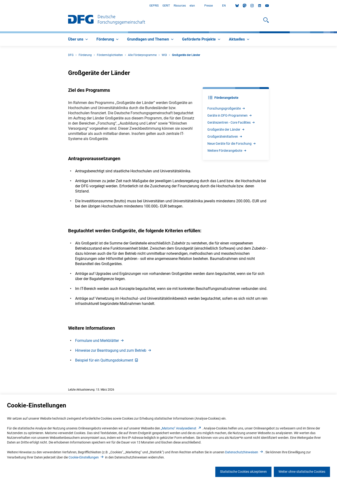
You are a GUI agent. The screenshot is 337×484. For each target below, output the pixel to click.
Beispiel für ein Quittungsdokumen (107, 360)
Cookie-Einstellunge (86, 457)
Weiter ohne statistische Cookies (301, 471)
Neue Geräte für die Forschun (231, 143)
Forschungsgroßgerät (226, 108)
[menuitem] (78, 39)
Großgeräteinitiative (225, 136)
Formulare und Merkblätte (100, 340)
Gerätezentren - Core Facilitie (231, 122)
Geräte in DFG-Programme (229, 115)
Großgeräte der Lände (226, 129)
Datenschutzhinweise (244, 452)
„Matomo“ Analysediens (181, 428)
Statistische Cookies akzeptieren (243, 471)
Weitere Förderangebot (227, 150)
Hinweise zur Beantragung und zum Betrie (113, 350)
